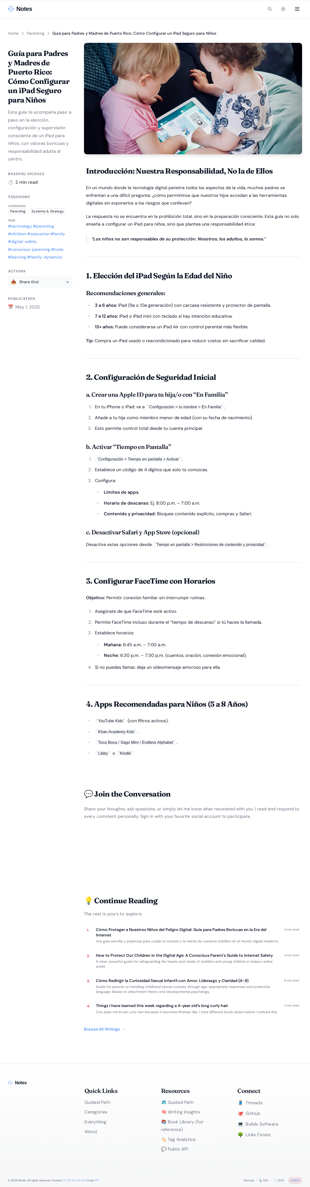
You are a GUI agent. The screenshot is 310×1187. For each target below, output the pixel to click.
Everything (96, 1122)
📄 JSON (278, 1180)
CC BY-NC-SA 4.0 (74, 1180)
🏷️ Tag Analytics (178, 1139)
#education (38, 233)
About (91, 1132)
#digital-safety (22, 241)
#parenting (43, 226)
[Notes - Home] (20, 9)
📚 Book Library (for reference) (182, 1126)
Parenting (35, 33)
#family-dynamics (44, 257)
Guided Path (97, 1102)
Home (13, 33)
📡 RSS (263, 1180)
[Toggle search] (269, 8)
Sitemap (249, 1180)
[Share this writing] (40, 282)
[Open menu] (297, 9)
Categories (96, 1112)
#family (57, 233)
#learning (17, 257)
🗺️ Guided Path (177, 1102)
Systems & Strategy (47, 211)
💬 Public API (174, 1149)
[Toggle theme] (283, 9)
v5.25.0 (295, 1180)
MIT (97, 1180)
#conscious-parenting (29, 249)
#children (17, 233)
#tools (57, 249)
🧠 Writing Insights (180, 1112)
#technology (20, 226)
